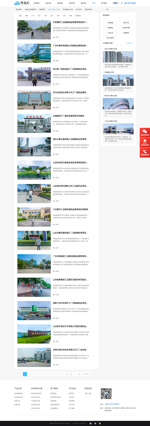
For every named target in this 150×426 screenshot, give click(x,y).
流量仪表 (17, 401)
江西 (45, 15)
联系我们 (116, 3)
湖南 (26, 15)
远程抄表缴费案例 (30, 9)
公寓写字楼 (126, 28)
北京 (51, 15)
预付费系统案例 (56, 397)
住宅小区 (126, 23)
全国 (20, 15)
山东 (64, 15)
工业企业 (110, 33)
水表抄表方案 (35, 408)
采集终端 (17, 404)
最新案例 (42, 9)
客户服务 (72, 408)
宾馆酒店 (126, 33)
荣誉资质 (72, 401)
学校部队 (110, 28)
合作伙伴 (72, 404)
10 (71, 374)
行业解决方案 (35, 401)
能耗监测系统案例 (54, 9)
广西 (58, 15)
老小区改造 (110, 38)
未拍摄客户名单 (68, 9)
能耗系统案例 (55, 404)
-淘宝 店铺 (87, 393)
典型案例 (19, 9)
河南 (70, 15)
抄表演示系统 (35, 397)
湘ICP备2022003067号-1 (80, 423)
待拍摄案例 (54, 408)
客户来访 (79, 9)
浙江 (39, 15)
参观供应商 (88, 9)
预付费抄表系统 (36, 393)
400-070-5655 (126, 3)
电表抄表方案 (35, 404)
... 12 (78, 374)
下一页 (86, 374)
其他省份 (78, 15)
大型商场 (110, 23)
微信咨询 (145, 133)
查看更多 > (130, 43)
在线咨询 (145, 143)
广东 (32, 15)
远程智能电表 (18, 393)
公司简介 (72, 397)
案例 (93, 3)
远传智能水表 (18, 397)
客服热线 (145, 153)
